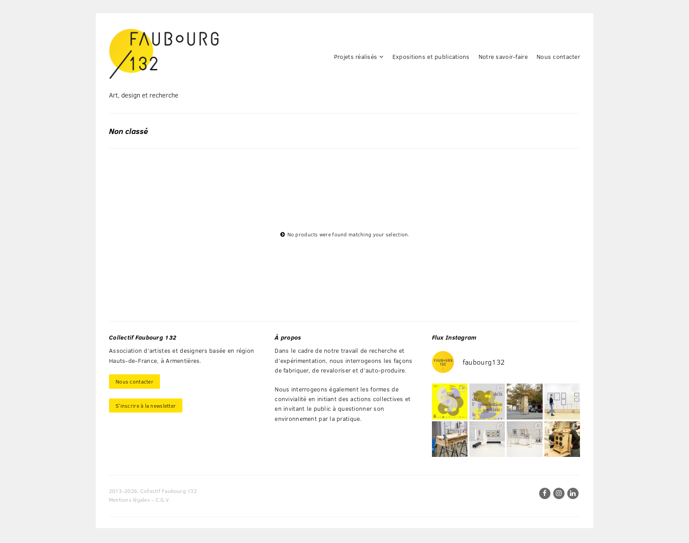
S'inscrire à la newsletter (146, 405)
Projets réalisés (355, 56)
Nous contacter (558, 56)
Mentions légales (129, 499)
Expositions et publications (431, 56)
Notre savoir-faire (503, 56)
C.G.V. (163, 499)
